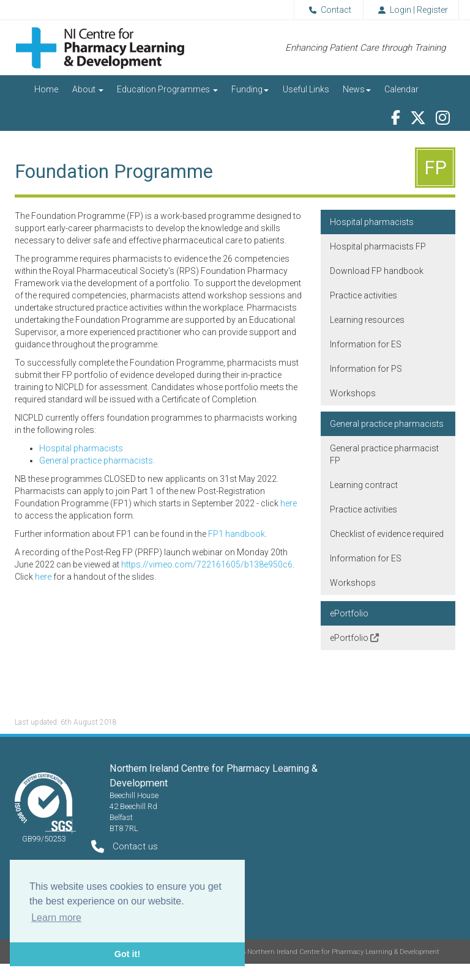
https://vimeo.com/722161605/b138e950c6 (207, 564)
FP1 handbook (236, 534)
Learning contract (364, 485)
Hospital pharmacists (81, 448)
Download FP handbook (376, 271)
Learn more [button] (56, 917)
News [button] (357, 89)
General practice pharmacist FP (384, 454)
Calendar (401, 89)
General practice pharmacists (387, 424)
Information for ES (365, 344)
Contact (328, 10)
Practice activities (363, 295)
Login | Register (411, 10)
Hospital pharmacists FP (378, 246)
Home (46, 89)
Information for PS (366, 369)
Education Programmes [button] (167, 89)
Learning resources (367, 320)
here (288, 503)
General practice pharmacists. (97, 460)
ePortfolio (349, 613)
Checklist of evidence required (387, 534)
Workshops (353, 393)
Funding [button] (250, 89)
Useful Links (306, 89)
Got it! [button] (127, 954)
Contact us (135, 846)
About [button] (87, 89)
